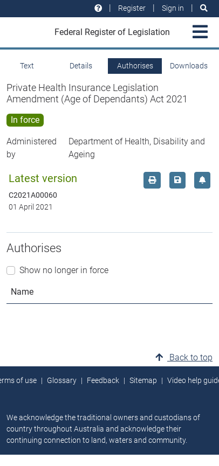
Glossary (62, 380)
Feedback (103, 380)
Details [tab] (81, 65)
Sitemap (143, 380)
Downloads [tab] (189, 65)
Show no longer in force (63, 270)
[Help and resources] (98, 8)
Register (132, 8)
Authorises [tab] (135, 65)
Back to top (184, 357)
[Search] (204, 8)
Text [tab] (27, 65)
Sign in (173, 8)
